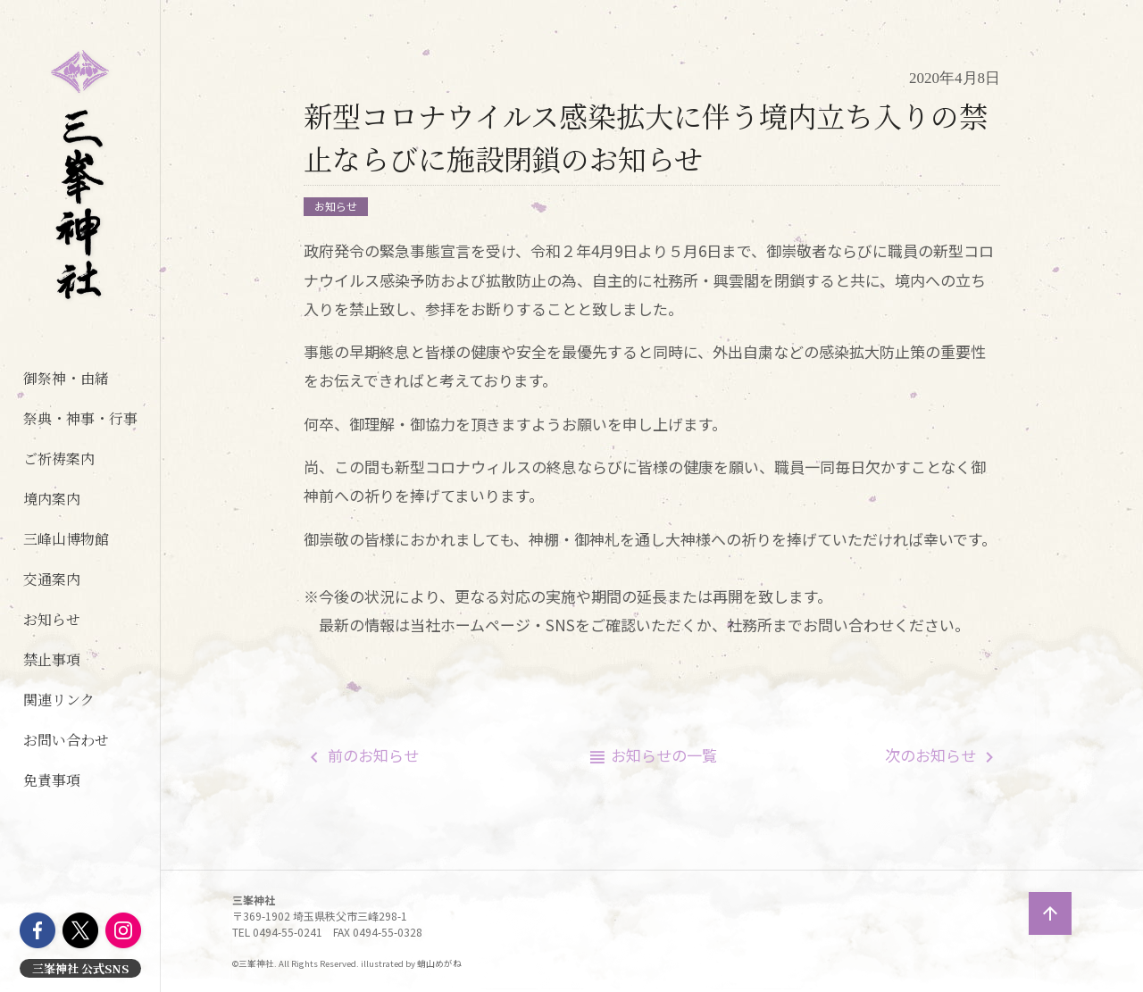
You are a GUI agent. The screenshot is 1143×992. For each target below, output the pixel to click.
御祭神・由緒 (66, 378)
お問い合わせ (66, 739)
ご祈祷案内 (59, 458)
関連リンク (59, 699)
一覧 (664, 755)
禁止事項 (51, 659)
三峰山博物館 (66, 539)
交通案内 (51, 579)
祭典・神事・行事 (80, 418)
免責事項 (51, 780)
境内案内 (51, 498)
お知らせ (51, 619)
